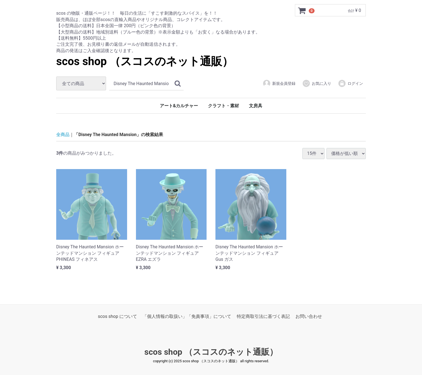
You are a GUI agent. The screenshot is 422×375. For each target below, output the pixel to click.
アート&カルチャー (179, 105)
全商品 (63, 134)
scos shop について (117, 316)
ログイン (350, 83)
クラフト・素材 (223, 105)
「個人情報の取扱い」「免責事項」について (187, 316)
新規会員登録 (279, 83)
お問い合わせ (308, 316)
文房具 (255, 105)
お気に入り (316, 83)
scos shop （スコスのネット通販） (144, 61)
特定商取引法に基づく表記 (263, 316)
